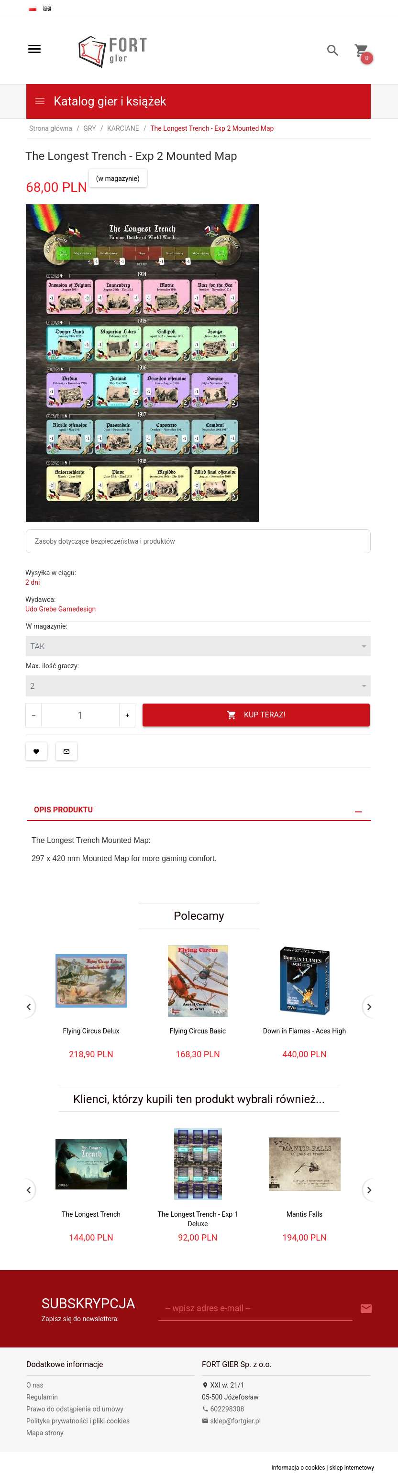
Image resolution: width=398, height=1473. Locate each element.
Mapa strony (45, 1433)
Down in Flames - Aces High (304, 1031)
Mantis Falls (304, 1214)
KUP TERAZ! (256, 715)
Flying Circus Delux (91, 1031)
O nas (35, 1385)
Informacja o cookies (298, 1467)
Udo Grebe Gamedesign (60, 609)
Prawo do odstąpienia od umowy (74, 1409)
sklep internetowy (351, 1467)
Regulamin (42, 1397)
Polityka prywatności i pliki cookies (78, 1421)
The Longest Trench (91, 1214)
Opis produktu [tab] (63, 809)
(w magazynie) (118, 178)
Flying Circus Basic (198, 1031)
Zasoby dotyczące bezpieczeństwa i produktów (105, 541)
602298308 (223, 1409)
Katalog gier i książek (100, 101)
